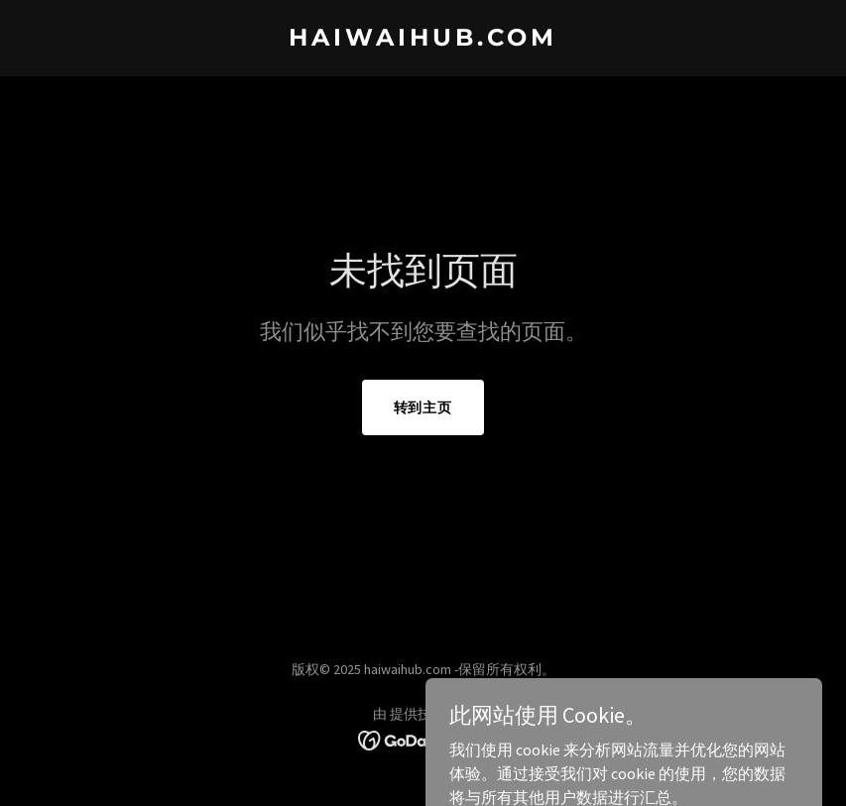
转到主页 (423, 407)
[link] (423, 40)
